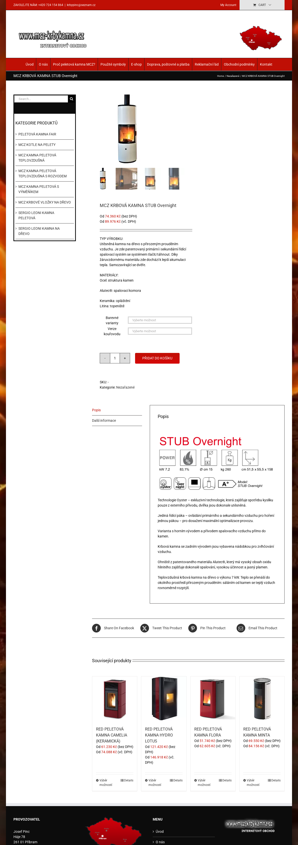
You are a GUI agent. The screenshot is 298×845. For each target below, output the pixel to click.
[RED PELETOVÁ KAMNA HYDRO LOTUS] (163, 698)
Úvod (30, 64)
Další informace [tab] (104, 420)
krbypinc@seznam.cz (81, 5)
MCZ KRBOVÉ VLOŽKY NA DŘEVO (44, 202)
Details (128, 780)
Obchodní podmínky (239, 64)
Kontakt (266, 64)
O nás (43, 64)
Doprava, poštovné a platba (168, 64)
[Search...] (41, 99)
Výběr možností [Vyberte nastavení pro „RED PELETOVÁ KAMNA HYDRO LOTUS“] (155, 783)
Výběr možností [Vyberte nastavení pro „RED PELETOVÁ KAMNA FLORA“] (204, 783)
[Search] (71, 99)
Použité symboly (113, 64)
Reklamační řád (207, 64)
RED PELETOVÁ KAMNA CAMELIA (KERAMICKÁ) (111, 735)
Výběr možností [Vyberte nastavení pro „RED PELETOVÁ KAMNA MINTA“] (253, 783)
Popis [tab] (96, 410)
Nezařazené (125, 387)
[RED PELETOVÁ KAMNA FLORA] (213, 698)
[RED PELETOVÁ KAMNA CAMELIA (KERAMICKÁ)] (114, 698)
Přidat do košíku (157, 358)
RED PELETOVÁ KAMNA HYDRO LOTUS (159, 735)
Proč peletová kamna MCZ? (74, 64)
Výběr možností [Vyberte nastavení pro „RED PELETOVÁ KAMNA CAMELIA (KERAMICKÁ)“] (105, 783)
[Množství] (115, 358)
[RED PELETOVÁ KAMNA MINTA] (262, 698)
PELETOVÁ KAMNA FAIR (37, 134)
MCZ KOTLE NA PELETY (36, 145)
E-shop (136, 64)
